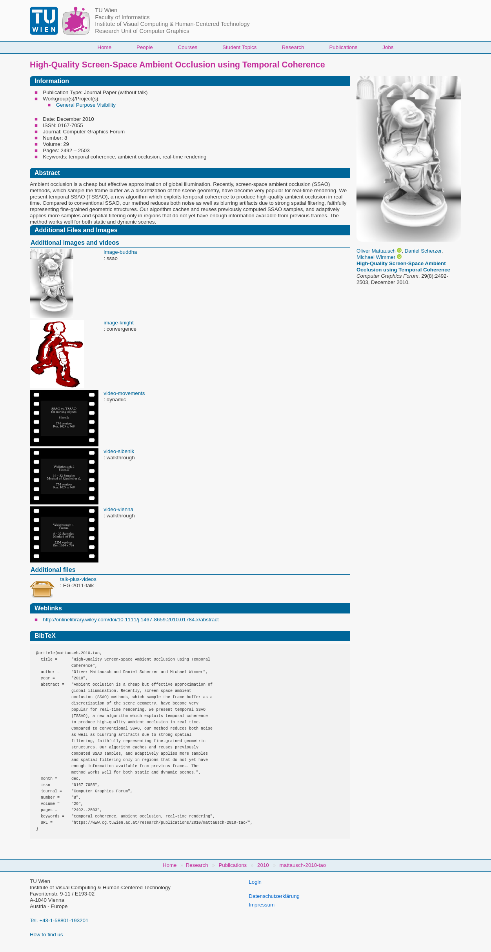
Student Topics (239, 47)
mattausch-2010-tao (303, 865)
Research (293, 47)
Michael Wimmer (375, 257)
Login (255, 882)
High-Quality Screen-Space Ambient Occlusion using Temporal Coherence (403, 266)
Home (105, 47)
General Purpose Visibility (86, 105)
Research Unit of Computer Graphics (142, 31)
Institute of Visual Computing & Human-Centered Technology (172, 24)
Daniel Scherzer (423, 251)
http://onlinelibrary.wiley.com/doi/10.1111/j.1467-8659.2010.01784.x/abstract (131, 620)
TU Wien (106, 10)
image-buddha (120, 252)
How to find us (46, 934)
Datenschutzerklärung (274, 896)
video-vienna (118, 509)
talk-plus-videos (78, 579)
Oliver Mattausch (376, 251)
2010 (263, 865)
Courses (188, 47)
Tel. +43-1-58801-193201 (59, 920)
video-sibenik (119, 451)
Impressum (262, 905)
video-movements (124, 393)
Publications (343, 47)
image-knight (118, 323)
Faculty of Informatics (122, 17)
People (144, 47)
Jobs (387, 47)
